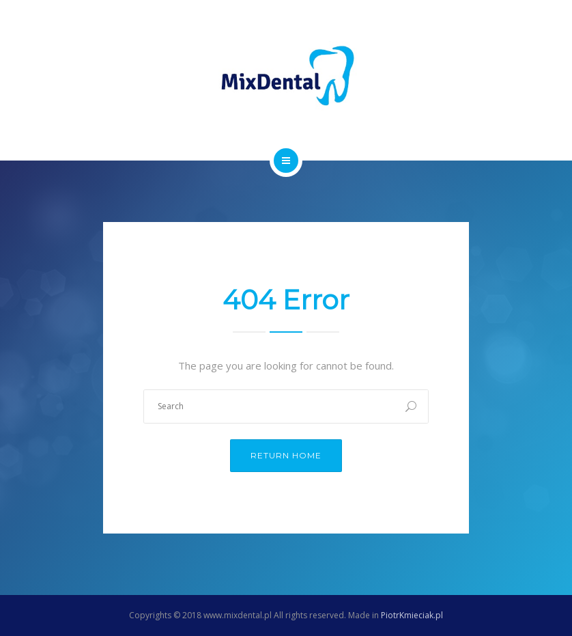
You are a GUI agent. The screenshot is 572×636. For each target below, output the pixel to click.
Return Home (286, 455)
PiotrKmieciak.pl (412, 615)
